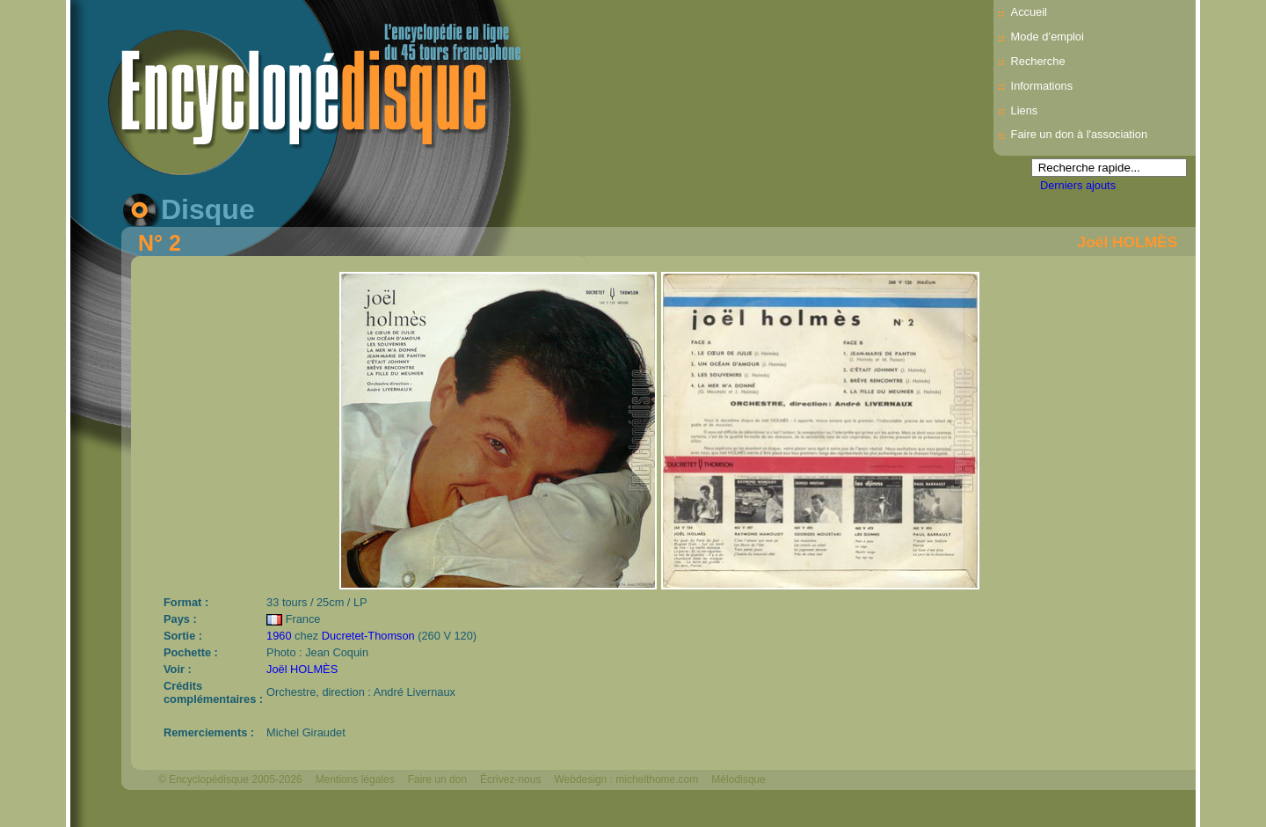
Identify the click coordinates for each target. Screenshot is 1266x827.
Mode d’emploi (1047, 36)
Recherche (1038, 61)
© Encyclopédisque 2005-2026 (230, 779)
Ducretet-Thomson (368, 635)
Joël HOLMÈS (1128, 242)
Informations (1042, 85)
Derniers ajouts (1078, 185)
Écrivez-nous (510, 779)
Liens (1024, 110)
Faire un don (437, 779)
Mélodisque (738, 779)
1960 (278, 635)
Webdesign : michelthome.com (626, 779)
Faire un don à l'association (1079, 134)
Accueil (1029, 11)
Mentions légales (355, 779)
